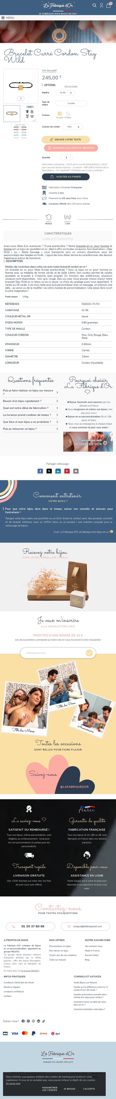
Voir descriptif (49, 70)
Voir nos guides (70, 86)
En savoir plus (13, 1083)
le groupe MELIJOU (30, 970)
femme (8, 249)
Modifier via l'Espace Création (73, 147)
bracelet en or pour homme (92, 246)
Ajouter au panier (68, 176)
